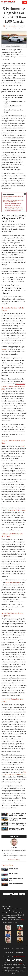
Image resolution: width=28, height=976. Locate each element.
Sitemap (5, 948)
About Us (14, 900)
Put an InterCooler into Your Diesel (13, 210)
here (22, 919)
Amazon (20, 962)
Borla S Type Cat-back (13, 582)
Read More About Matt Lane (14, 859)
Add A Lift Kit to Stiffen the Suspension (13, 208)
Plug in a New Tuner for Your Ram (12, 205)
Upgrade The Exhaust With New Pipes (13, 207)
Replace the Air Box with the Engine (13, 203)
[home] (9, 2)
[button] (2, 2)
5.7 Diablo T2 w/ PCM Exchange (15, 510)
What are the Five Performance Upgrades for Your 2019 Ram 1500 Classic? (13, 201)
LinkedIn (15, 922)
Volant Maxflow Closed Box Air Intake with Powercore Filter (13, 386)
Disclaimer (14, 949)
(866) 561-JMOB (14, 959)
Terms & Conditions (20, 948)
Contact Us (20, 900)
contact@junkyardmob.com (19, 956)
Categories (8, 900)
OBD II (22, 446)
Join (25, 2)
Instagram (10, 922)
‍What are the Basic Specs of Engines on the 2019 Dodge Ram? (13, 197)
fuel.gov (3, 349)
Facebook (5, 922)
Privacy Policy (11, 948)
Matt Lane (13, 26)
